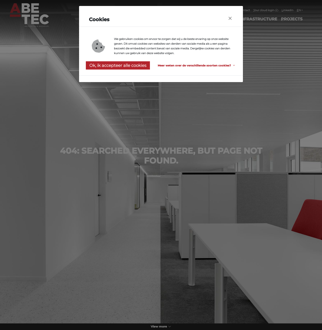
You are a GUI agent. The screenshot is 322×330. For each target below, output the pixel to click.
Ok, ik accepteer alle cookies (117, 65)
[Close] (230, 18)
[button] (197, 66)
